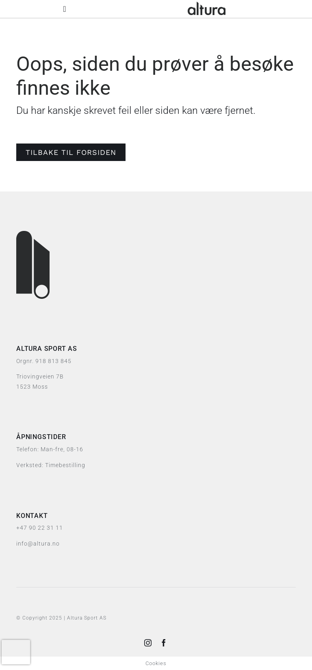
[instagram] (148, 642)
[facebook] (164, 642)
